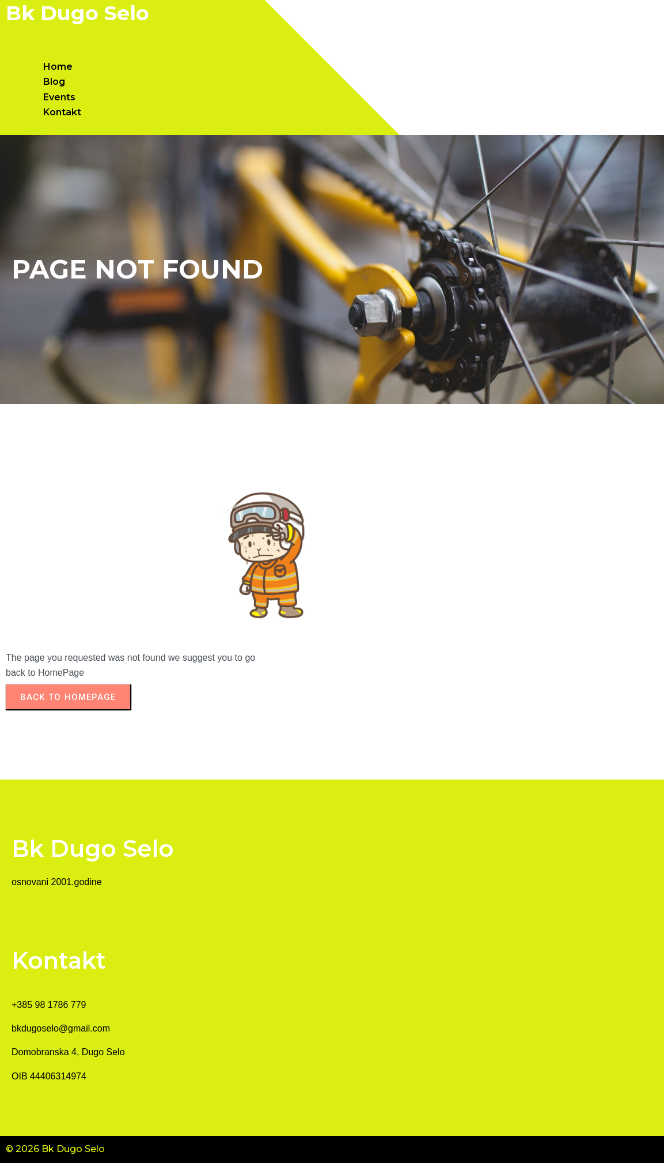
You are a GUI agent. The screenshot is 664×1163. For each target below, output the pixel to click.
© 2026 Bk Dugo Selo (55, 1148)
